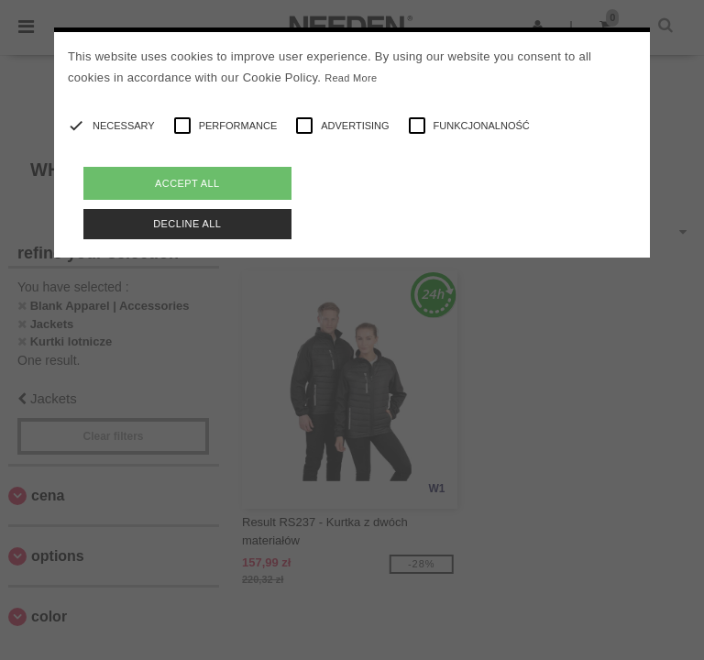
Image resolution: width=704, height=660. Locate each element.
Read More (350, 77)
